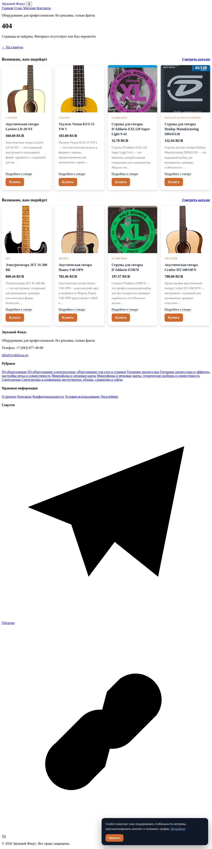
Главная (7, 8)
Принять (114, 838)
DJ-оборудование (14, 372)
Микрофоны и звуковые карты (74, 376)
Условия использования (82, 396)
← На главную (12, 47)
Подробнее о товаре (19, 174)
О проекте (9, 396)
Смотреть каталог (196, 59)
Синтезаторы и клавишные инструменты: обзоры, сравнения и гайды (72, 379)
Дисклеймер (109, 396)
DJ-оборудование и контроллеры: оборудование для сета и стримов (77, 372)
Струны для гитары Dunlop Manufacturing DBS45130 (182, 129)
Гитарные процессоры (143, 372)
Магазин (29, 8)
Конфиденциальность (48, 396)
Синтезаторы (11, 379)
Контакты (44, 8)
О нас (18, 8)
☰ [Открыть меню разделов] (29, 4)
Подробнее (178, 829)
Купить (15, 182)
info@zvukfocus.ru (15, 355)
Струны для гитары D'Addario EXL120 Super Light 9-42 (131, 129)
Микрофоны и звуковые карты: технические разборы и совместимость (148, 376)
